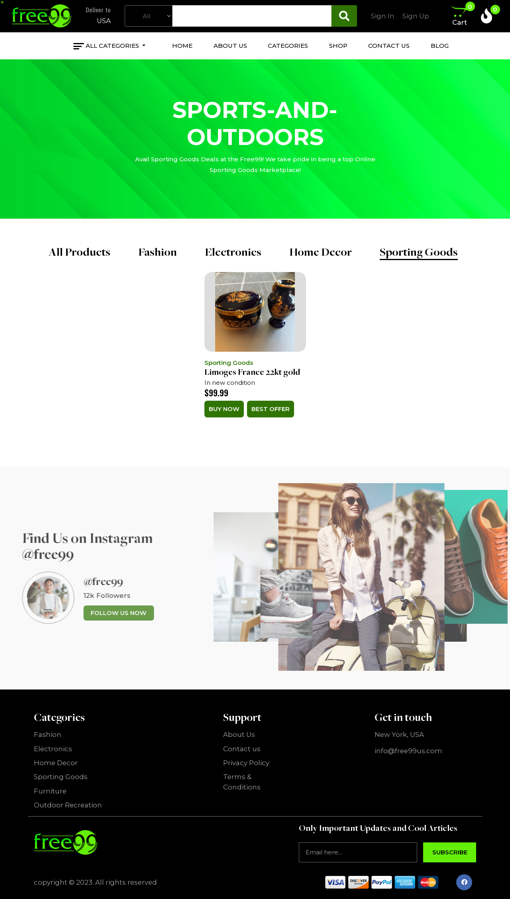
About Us (239, 734)
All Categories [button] (113, 45)
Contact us (389, 45)
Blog (440, 45)
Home (182, 45)
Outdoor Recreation (68, 805)
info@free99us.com (408, 751)
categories (288, 45)
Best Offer (270, 409)
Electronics (233, 251)
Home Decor (320, 251)
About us (230, 45)
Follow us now (102, 613)
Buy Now (224, 409)
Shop (338, 45)
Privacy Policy (246, 763)
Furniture (50, 791)
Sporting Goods (419, 251)
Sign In (382, 16)
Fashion (157, 251)
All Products (79, 251)
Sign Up (415, 16)
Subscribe (449, 852)
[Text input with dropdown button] (252, 16)
